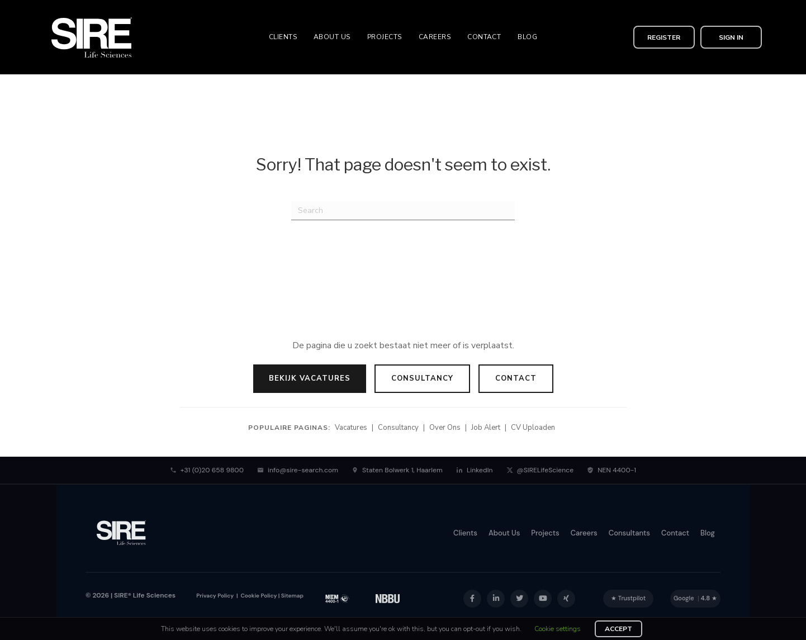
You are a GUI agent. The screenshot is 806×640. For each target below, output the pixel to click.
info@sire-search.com (297, 470)
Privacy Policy (215, 595)
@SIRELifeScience (540, 470)
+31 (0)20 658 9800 (207, 470)
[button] (664, 37)
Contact (516, 378)
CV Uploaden (533, 428)
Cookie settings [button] (557, 628)
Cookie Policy (258, 595)
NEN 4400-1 (611, 470)
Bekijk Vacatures (309, 378)
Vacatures (351, 428)
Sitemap (292, 595)
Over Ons (445, 428)
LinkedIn (474, 470)
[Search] (403, 210)
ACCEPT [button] (618, 628)
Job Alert (485, 428)
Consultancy (422, 378)
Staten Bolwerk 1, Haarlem (397, 470)
